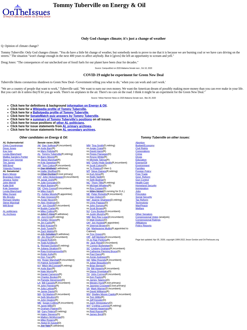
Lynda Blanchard (12, 154)
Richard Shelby (11, 199)
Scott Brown (96, 208)
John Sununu (97, 205)
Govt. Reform (142, 176)
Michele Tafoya (98, 159)
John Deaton (48, 300)
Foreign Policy (143, 171)
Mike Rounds (98, 259)
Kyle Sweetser (11, 188)
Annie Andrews (98, 257)
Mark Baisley (48, 185)
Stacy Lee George (13, 159)
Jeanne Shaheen (100, 199)
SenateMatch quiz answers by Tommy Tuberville (64, 116)
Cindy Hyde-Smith (102, 162)
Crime (138, 154)
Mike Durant (9, 194)
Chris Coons (49, 188)
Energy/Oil (141, 162)
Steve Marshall (11, 202)
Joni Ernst (46, 217)
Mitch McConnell (51, 265)
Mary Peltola (47, 151)
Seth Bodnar (96, 179)
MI (38, 311)
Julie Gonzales (49, 182)
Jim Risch (46, 237)
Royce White (97, 156)
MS (88, 162)
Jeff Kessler (96, 300)
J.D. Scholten (48, 234)
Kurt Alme (95, 174)
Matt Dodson (97, 219)
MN (88, 145)
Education (140, 159)
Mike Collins (47, 211)
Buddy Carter (48, 208)
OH (88, 222)
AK (39, 145)
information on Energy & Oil (86, 105)
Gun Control (142, 179)
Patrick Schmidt (49, 262)
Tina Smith (98, 145)
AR (39, 165)
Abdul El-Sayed (49, 322)
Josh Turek (47, 228)
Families (140, 168)
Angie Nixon (47, 199)
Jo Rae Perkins (98, 239)
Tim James (9, 162)
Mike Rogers (48, 320)
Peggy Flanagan (99, 154)
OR (88, 237)
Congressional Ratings (147, 219)
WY (88, 305)
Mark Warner (98, 288)
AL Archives (9, 214)
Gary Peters (48, 311)
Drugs (138, 156)
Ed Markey (48, 294)
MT (88, 171)
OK (88, 228)
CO (39, 176)
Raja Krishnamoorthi (52, 251)
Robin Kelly (47, 254)
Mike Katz (46, 191)
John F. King (47, 214)
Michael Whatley (99, 185)
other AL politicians (70, 122)
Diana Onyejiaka (99, 271)
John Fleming (48, 285)
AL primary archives (77, 126)
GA (39, 205)
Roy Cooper (96, 188)
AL (38, 154)
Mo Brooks (9, 197)
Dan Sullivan (49, 145)
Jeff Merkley (98, 237)
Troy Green (96, 234)
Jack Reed (96, 242)
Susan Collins (50, 302)
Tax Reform (141, 199)
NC (88, 182)
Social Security (143, 197)
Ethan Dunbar (48, 174)
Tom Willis (95, 297)
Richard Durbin (49, 245)
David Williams (98, 291)
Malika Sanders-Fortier (15, 156)
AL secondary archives (79, 129)
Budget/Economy (144, 145)
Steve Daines (98, 171)
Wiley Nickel (96, 191)
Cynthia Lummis (100, 305)
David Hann (96, 151)
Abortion (140, 142)
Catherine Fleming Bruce (103, 251)
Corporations (142, 151)
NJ (87, 211)
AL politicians (10, 211)
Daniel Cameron (50, 274)
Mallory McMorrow (51, 317)
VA (87, 288)
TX (88, 274)
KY (39, 265)
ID (38, 237)
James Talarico (98, 279)
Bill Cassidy (48, 282)
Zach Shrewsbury (99, 302)
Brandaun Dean (11, 176)
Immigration (141, 188)
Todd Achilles (48, 242)
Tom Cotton (48, 165)
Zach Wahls (47, 231)
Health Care (142, 182)
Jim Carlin (46, 222)
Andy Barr (46, 148)
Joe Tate (45, 325)
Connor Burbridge (99, 245)
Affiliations (141, 222)
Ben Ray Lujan (100, 217)
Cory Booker (98, 211)
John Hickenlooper (53, 176)
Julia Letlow (47, 288)
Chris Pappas (97, 202)
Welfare (139, 208)
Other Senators (143, 214)
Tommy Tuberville (51, 154)
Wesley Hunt (97, 282)
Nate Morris (47, 271)
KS (39, 259)
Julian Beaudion (98, 262)
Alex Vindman (48, 202)
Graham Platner (49, 308)
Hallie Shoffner (49, 171)
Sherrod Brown (98, 225)
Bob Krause (47, 225)
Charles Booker (49, 277)
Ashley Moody (49, 194)
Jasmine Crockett (99, 285)
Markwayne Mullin (101, 228)
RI (87, 242)
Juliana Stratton (49, 248)
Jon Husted (98, 222)
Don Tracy (46, 257)
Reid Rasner (96, 311)
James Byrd (96, 314)
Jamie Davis (47, 291)
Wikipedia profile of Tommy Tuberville (59, 109)
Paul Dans (95, 254)
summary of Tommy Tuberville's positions (62, 119)
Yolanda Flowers (12, 168)
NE (88, 194)
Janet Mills (46, 305)
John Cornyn (98, 274)
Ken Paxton (96, 277)
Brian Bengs (96, 265)
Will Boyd (8, 165)
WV (88, 294)
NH (88, 199)
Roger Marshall (50, 259)
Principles (140, 194)
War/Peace (141, 205)
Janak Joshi (47, 179)
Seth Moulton (48, 297)
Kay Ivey (7, 151)
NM (88, 217)
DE (39, 188)
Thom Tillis (97, 182)
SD (88, 259)
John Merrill (9, 182)
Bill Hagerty (97, 268)
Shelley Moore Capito (103, 294)
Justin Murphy (97, 214)
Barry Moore (10, 174)
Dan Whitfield (48, 168)
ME (39, 302)
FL (38, 194)
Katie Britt (8, 185)
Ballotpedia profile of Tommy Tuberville (60, 112)
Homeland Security (145, 185)
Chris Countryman (13, 145)
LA (38, 282)
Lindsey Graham (100, 248)
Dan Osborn (96, 197)
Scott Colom (96, 165)
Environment (142, 165)
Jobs (138, 191)
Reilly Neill (95, 176)
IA (38, 217)
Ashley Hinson (48, 219)
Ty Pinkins (95, 168)
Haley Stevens (49, 314)
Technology (141, 202)
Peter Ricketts (99, 194)
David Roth (47, 239)
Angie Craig (96, 148)
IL (38, 245)
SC (88, 248)
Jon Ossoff (48, 205)
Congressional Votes (146, 217)
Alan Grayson (48, 197)
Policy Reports (143, 225)
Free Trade (141, 174)
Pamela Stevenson (51, 279)
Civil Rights (141, 148)
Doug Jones (9, 148)
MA (39, 294)
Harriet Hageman (99, 308)
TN (88, 268)
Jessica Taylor (10, 179)
